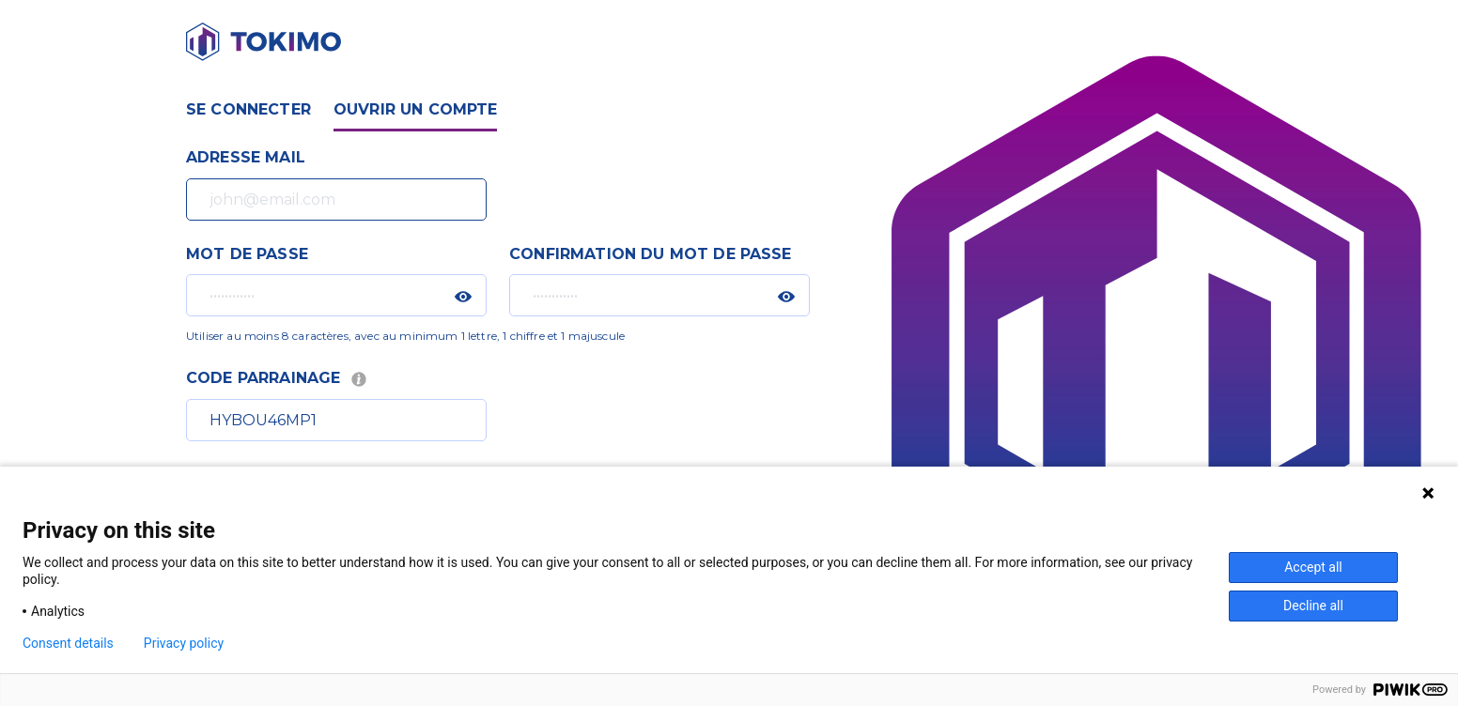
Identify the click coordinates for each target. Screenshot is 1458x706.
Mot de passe (247, 254)
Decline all (1313, 605)
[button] (463, 296)
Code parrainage (277, 378)
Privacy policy (184, 643)
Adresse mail (245, 157)
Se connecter (248, 109)
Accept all (1313, 567)
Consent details (68, 643)
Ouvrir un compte (415, 109)
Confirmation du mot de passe (650, 254)
